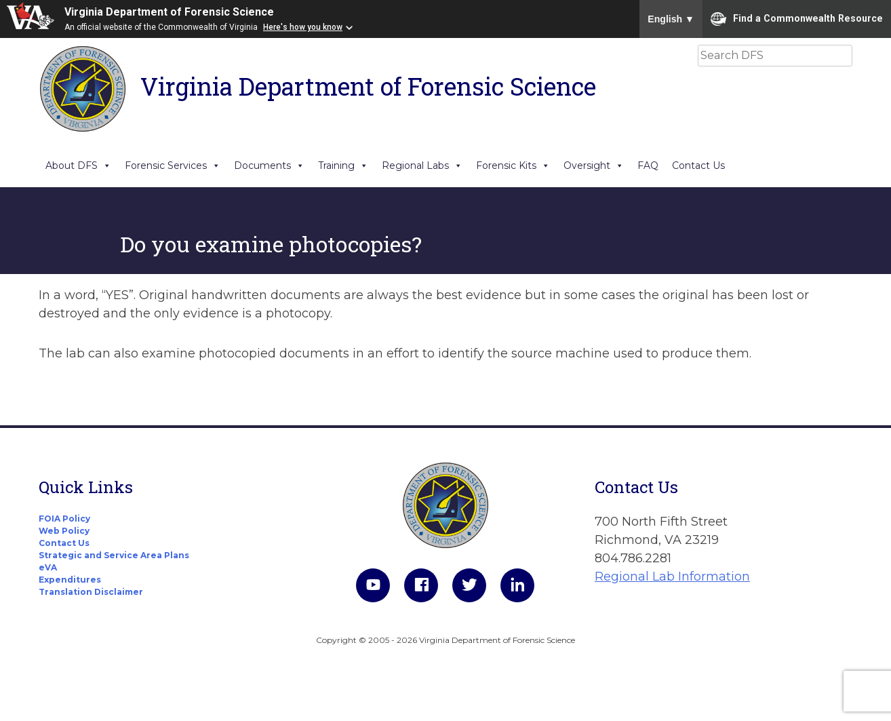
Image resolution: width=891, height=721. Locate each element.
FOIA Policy (64, 518)
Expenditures (70, 579)
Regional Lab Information (672, 576)
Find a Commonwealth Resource (797, 19)
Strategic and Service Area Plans (114, 555)
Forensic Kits (513, 165)
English (671, 19)
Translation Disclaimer (91, 592)
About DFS (78, 165)
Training (343, 165)
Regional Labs (422, 165)
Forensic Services (172, 165)
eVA (48, 567)
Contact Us (698, 165)
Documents (269, 165)
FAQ (647, 165)
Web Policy (64, 531)
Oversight (593, 165)
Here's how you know (302, 27)
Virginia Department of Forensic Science (169, 11)
